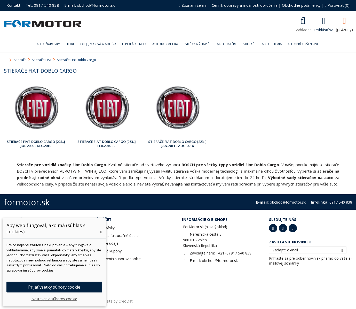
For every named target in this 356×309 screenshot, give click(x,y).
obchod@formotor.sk (220, 260)
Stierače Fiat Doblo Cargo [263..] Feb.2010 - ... (106, 143)
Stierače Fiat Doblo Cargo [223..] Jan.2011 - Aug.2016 (177, 143)
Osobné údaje (106, 243)
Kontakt (13, 5)
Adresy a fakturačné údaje (117, 235)
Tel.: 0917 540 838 (42, 5)
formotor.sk (27, 202)
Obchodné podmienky (301, 5)
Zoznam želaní (192, 5)
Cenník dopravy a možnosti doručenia (245, 5)
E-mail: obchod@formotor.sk (89, 5)
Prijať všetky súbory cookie (54, 287)
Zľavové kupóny (108, 251)
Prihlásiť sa (323, 29)
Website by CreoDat (116, 301)
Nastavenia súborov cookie (118, 258)
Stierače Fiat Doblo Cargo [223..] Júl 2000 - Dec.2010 (36, 143)
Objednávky (105, 227)
